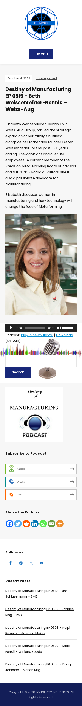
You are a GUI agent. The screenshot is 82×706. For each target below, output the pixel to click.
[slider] (35, 328)
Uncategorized (46, 78)
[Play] (11, 328)
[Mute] (59, 328)
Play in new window (37, 335)
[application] (41, 328)
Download (64, 335)
